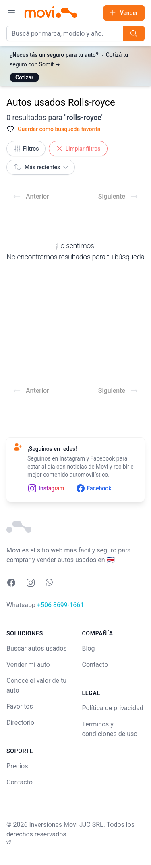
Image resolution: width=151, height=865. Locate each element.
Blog (88, 648)
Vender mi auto (28, 664)
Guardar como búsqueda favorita (59, 129)
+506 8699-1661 (60, 605)
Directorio (20, 722)
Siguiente (118, 197)
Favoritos (19, 706)
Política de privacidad (112, 708)
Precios (17, 766)
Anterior (31, 197)
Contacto (19, 782)
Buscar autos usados (36, 648)
